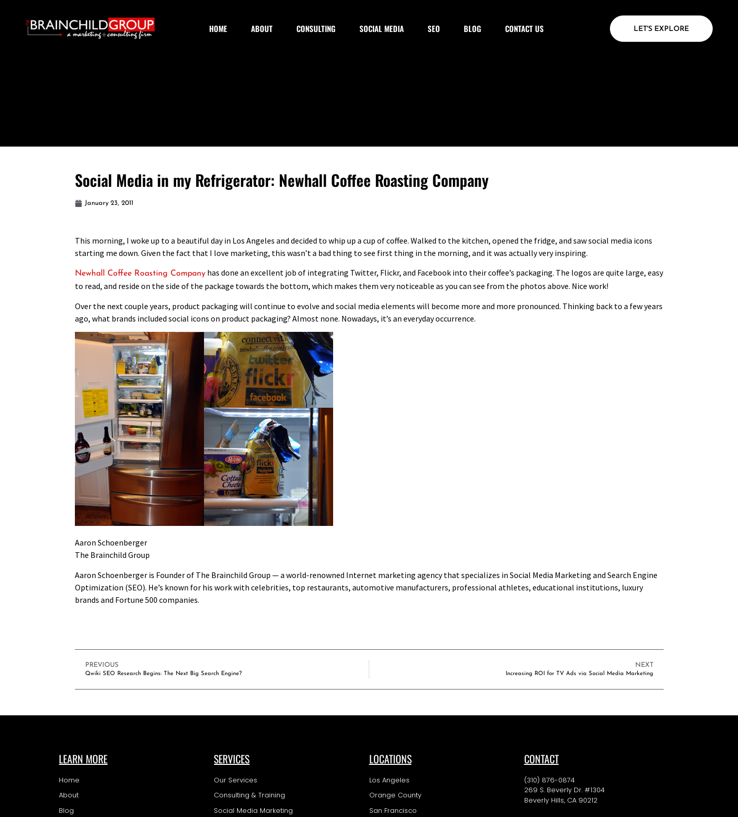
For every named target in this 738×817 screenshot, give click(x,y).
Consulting (316, 28)
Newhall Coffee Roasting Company (140, 273)
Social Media (381, 28)
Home (218, 28)
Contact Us (524, 28)
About (262, 28)
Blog (472, 28)
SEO (434, 28)
